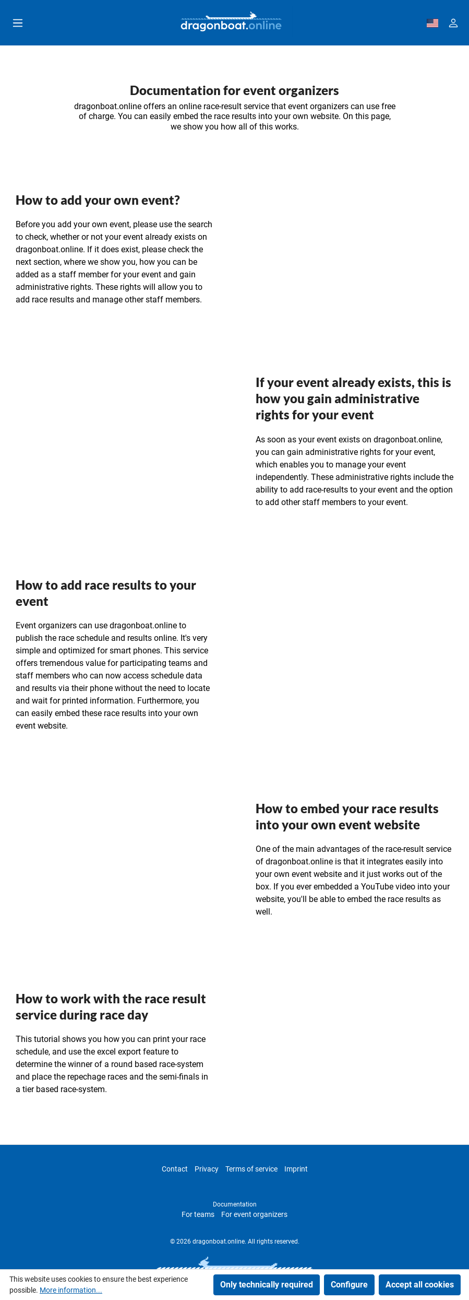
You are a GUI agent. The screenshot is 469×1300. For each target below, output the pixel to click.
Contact (175, 1169)
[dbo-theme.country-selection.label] (432, 23)
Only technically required (266, 1285)
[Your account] (453, 23)
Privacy (207, 1169)
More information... (71, 1290)
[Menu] (17, 23)
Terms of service (251, 1169)
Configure (349, 1285)
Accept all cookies (420, 1285)
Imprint (296, 1169)
